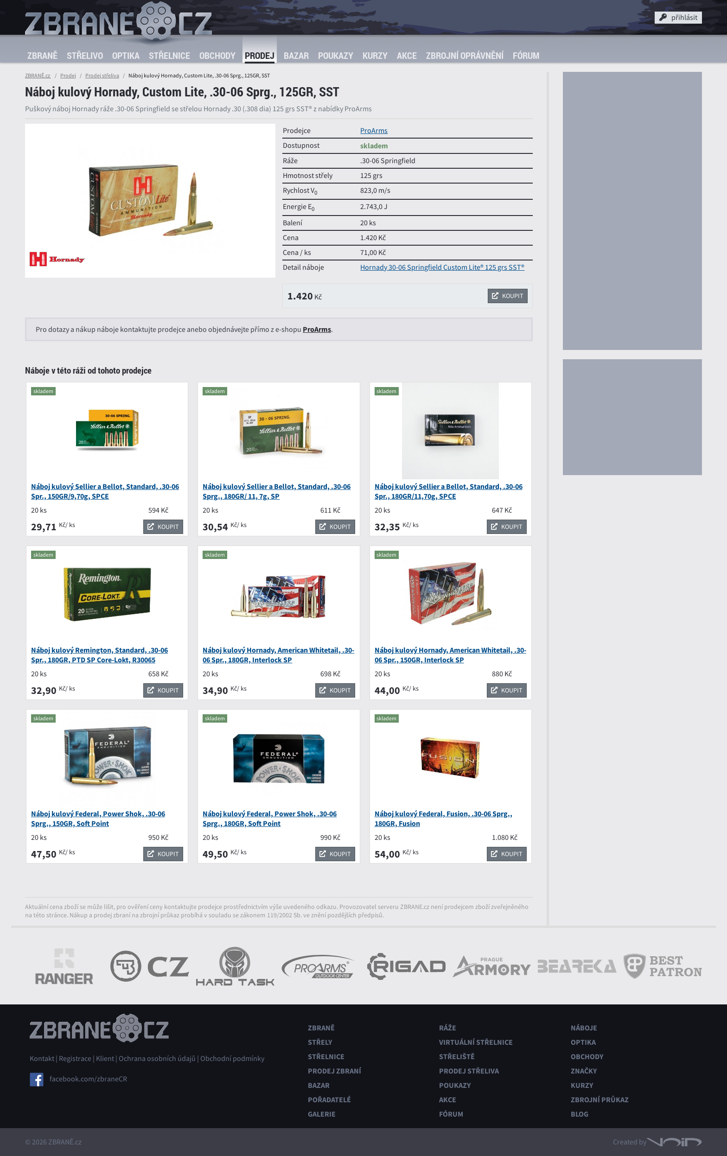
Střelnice (169, 55)
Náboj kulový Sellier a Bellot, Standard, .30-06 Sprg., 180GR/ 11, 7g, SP (277, 491)
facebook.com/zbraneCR (88, 1079)
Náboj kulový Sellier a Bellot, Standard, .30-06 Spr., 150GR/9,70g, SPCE (105, 491)
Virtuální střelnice (476, 1042)
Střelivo (85, 55)
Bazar (296, 55)
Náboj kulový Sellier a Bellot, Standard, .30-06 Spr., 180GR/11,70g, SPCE (449, 491)
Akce (407, 55)
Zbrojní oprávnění (465, 55)
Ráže (447, 1028)
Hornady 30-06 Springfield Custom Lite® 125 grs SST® (442, 267)
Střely (320, 1042)
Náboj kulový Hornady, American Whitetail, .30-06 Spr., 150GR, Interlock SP (450, 655)
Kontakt (42, 1058)
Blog (579, 1114)
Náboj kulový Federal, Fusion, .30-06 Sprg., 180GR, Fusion (443, 818)
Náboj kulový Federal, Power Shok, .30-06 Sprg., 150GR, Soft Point (98, 818)
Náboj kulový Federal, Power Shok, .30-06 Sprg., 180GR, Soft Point (270, 818)
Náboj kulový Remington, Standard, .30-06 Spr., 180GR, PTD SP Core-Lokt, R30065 (99, 655)
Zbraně (42, 55)
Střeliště (457, 1056)
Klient (105, 1058)
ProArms (374, 130)
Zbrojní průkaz (600, 1100)
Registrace (75, 1058)
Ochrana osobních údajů (157, 1058)
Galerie (322, 1114)
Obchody (217, 55)
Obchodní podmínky (232, 1058)
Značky (584, 1071)
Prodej (259, 55)
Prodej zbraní (334, 1071)
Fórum (526, 55)
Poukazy (335, 55)
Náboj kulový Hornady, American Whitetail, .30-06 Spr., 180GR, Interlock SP (278, 655)
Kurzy (375, 55)
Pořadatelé (329, 1100)
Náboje (584, 1028)
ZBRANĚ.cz (38, 75)
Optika (126, 55)
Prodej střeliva (102, 75)
